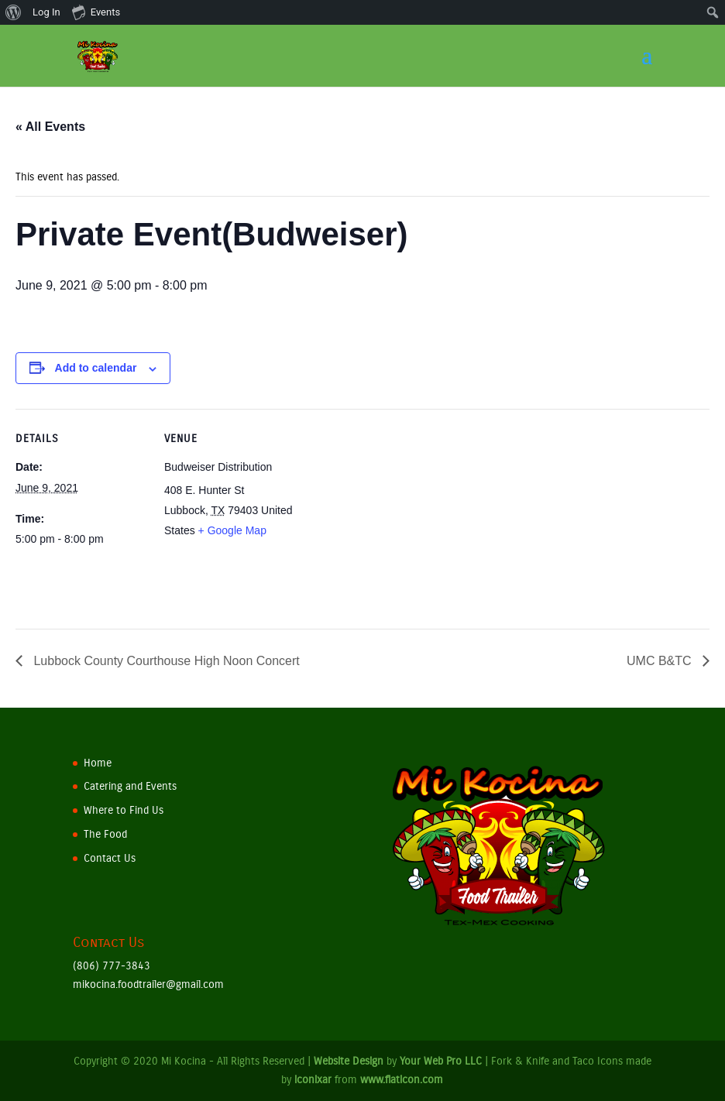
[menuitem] (13, 12)
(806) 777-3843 (111, 965)
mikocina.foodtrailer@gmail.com (148, 984)
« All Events (50, 126)
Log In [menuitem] (46, 12)
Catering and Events (130, 786)
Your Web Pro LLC (441, 1061)
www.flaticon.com (401, 1079)
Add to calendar (96, 368)
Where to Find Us (123, 810)
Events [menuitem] (96, 11)
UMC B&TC (661, 660)
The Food (105, 834)
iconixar (313, 1079)
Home (98, 763)
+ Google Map (232, 530)
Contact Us (110, 858)
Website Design (348, 1061)
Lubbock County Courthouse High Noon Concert (165, 660)
